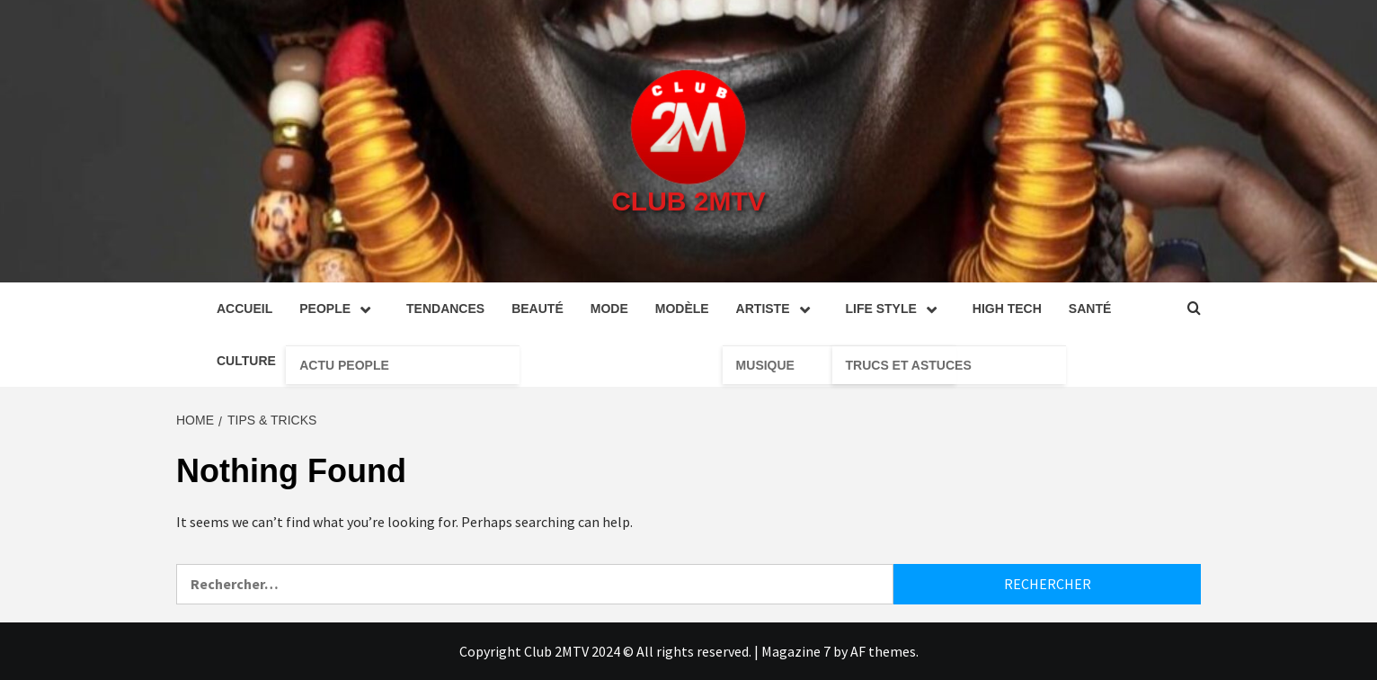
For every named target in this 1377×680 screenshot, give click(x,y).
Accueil (244, 308)
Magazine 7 (796, 651)
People (339, 308)
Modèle (682, 308)
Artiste (777, 308)
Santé (1090, 308)
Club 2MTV (688, 201)
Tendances (445, 308)
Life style (896, 308)
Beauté (537, 308)
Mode (609, 308)
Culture (246, 360)
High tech (1007, 308)
